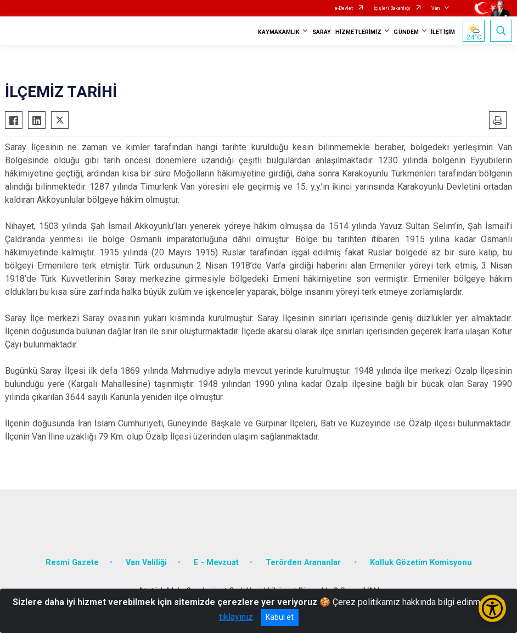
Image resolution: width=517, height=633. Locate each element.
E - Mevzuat (216, 562)
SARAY (321, 32)
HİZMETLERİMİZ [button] (358, 32)
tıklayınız (236, 617)
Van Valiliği (146, 562)
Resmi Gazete (72, 562)
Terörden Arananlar (304, 562)
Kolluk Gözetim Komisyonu (421, 562)
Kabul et (280, 617)
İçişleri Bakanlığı (392, 8)
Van (435, 8)
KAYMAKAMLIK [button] (279, 32)
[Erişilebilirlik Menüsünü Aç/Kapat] (492, 608)
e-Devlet (344, 8)
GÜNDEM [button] (406, 32)
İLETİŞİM (443, 32)
